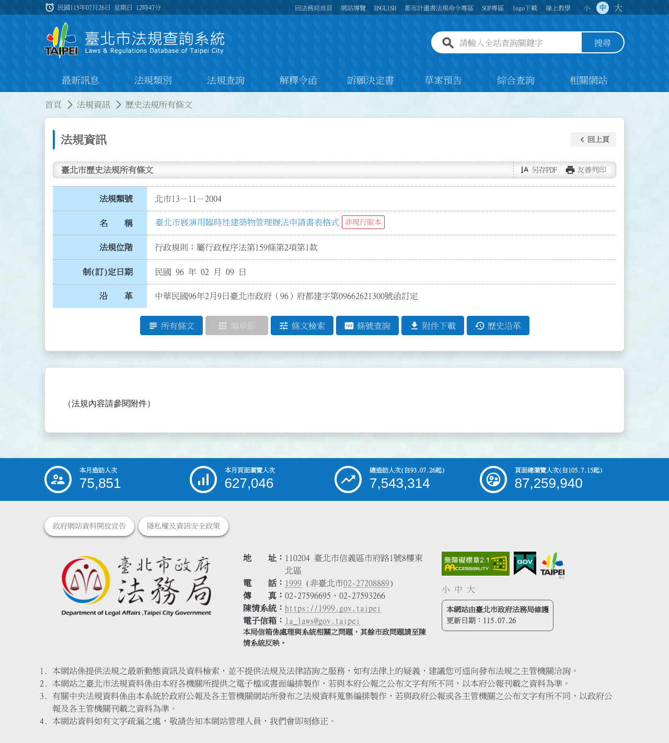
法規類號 (116, 199)
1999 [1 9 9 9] (293, 583)
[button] (593, 139)
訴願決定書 (370, 80)
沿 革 (116, 296)
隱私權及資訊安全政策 (183, 526)
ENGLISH (385, 8)
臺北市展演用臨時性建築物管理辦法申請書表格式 (247, 222)
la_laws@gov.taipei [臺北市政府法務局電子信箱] (322, 620)
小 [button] (587, 8)
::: (6, 98)
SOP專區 (493, 8)
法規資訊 (93, 104)
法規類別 (153, 80)
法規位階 (116, 247)
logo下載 (524, 8)
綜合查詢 (516, 80)
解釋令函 (298, 80)
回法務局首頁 (313, 8)
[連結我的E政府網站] (525, 564)
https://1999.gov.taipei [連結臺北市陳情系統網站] (333, 608)
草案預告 (443, 80)
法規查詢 (226, 80)
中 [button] (602, 8)
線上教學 (558, 8)
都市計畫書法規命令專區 (439, 8)
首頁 (53, 104)
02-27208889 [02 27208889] (366, 583)
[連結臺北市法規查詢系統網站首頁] (134, 40)
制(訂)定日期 (108, 272)
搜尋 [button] (602, 43)
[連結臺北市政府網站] (552, 565)
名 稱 (116, 223)
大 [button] (618, 8)
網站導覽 (353, 8)
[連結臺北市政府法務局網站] (135, 585)
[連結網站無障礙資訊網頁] (476, 564)
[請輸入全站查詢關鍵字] (518, 43)
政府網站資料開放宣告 (89, 526)
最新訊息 (80, 80)
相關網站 (588, 80)
